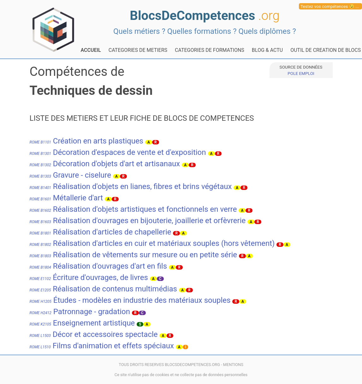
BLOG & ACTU (267, 50)
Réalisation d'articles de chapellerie (100, 232)
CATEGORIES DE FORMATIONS (209, 50)
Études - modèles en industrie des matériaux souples (130, 300)
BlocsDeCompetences (204, 15)
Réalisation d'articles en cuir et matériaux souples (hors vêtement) (152, 243)
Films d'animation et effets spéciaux (102, 345)
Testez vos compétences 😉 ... (329, 6)
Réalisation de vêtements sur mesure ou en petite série (133, 254)
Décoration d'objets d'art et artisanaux (105, 163)
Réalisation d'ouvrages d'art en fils (98, 266)
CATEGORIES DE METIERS (138, 50)
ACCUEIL (91, 50)
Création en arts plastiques (87, 141)
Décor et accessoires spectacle (94, 334)
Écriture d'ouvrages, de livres (89, 277)
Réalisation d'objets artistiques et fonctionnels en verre (133, 209)
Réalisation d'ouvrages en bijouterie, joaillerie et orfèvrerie (138, 220)
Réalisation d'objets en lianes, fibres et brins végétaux (131, 186)
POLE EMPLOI (301, 73)
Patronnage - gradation (80, 311)
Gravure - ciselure (70, 175)
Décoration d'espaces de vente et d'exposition (118, 152)
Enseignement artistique (82, 323)
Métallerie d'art (66, 197)
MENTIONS (233, 364)
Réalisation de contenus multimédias (103, 288)
